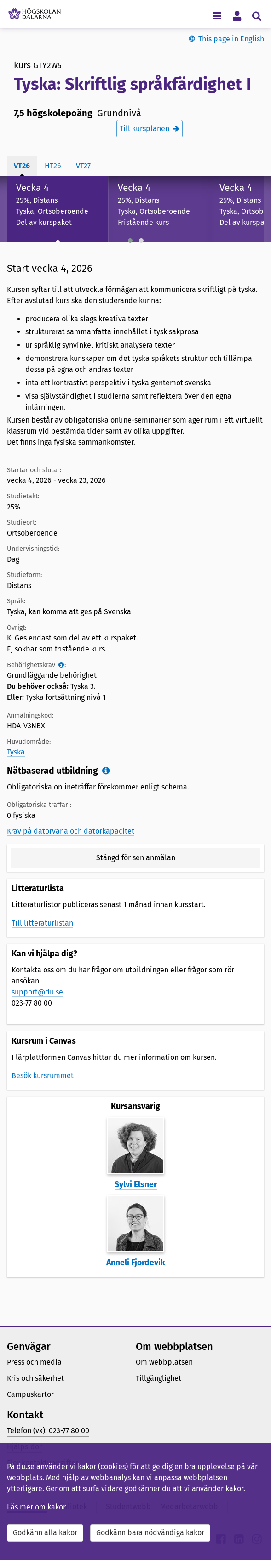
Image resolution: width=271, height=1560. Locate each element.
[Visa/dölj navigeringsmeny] (217, 15)
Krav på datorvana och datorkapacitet (70, 831)
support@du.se (37, 992)
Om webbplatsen (164, 1362)
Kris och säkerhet (35, 1378)
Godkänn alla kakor (45, 1532)
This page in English (231, 38)
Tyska (16, 752)
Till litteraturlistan (42, 923)
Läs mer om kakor (36, 1507)
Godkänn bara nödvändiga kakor (150, 1532)
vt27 (83, 165)
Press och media (34, 1362)
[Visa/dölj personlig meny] (236, 15)
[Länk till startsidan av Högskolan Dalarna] (34, 11)
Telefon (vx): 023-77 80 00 (48, 1430)
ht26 (53, 165)
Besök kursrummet (43, 1075)
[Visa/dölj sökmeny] (256, 15)
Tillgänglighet (158, 1378)
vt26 (22, 165)
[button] (130, 240)
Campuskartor (30, 1394)
